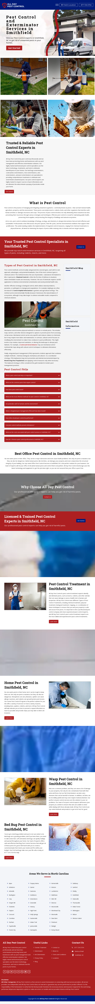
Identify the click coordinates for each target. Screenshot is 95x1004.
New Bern (54, 921)
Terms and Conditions (59, 957)
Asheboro (12, 890)
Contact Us (81, 248)
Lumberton (54, 894)
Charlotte (12, 909)
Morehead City (55, 913)
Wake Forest (76, 909)
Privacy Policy (39, 961)
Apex (10, 886)
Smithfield (76, 898)
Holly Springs (34, 917)
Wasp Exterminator (71, 117)
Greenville (33, 905)
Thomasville (76, 905)
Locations (56, 961)
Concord (11, 917)
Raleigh (53, 929)
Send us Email (79, 954)
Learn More (54, 623)
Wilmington (76, 913)
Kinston (53, 890)
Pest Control (71, 75)
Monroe (53, 905)
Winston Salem (77, 921)
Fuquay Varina (34, 886)
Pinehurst (54, 925)
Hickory (32, 909)
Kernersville (54, 886)
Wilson (75, 917)
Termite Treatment (40, 950)
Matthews (54, 898)
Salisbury (75, 886)
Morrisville (54, 917)
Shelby (75, 894)
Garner (32, 890)
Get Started (14, 48)
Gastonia (33, 894)
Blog (36, 964)
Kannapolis (33, 933)
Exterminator (24, 75)
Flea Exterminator (23, 117)
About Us (55, 954)
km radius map (77, 293)
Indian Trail (33, 925)
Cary (10, 901)
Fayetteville (12, 929)
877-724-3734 (86, 5)
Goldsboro (33, 898)
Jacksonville (33, 929)
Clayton (11, 913)
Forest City (12, 933)
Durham (11, 925)
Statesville (76, 901)
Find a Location (69, 5)
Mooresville (54, 909)
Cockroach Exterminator (28, 346)
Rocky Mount (55, 933)
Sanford (75, 890)
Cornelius (12, 921)
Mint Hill (53, 901)
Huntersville (33, 921)
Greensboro (33, 901)
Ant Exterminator (40, 957)
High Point (33, 913)
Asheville (11, 894)
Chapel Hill (12, 905)
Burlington (12, 898)
